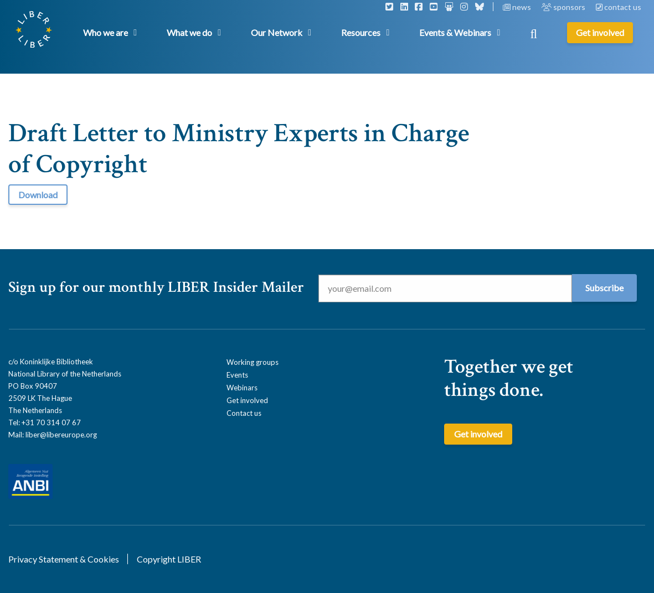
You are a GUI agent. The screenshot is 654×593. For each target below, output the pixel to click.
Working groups (252, 362)
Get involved (247, 400)
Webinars (242, 387)
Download (38, 194)
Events (237, 374)
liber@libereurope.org (61, 434)
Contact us (243, 413)
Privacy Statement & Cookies (63, 559)
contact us (618, 7)
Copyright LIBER (169, 559)
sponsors (564, 7)
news (518, 7)
